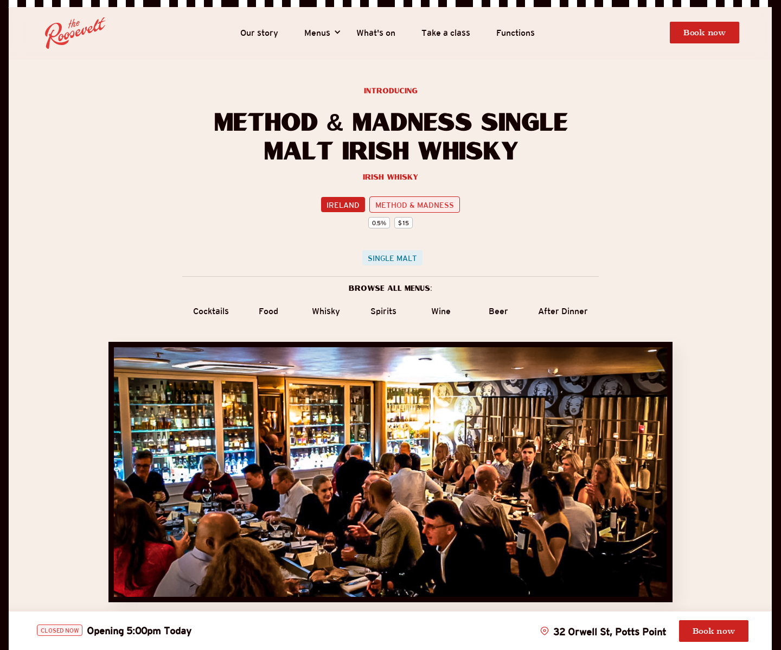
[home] (75, 33)
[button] (317, 33)
